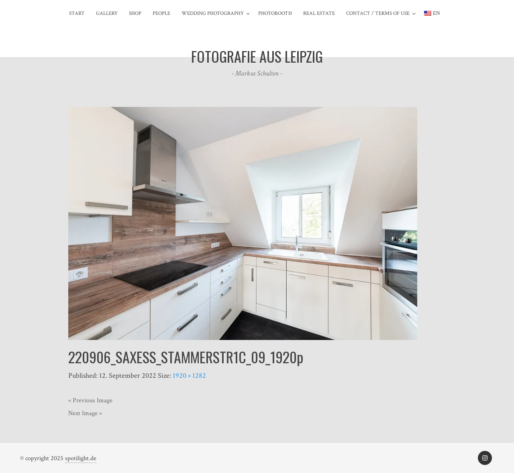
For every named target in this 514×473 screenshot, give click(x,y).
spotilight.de (80, 458)
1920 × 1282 (189, 375)
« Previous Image (90, 400)
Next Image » (85, 413)
